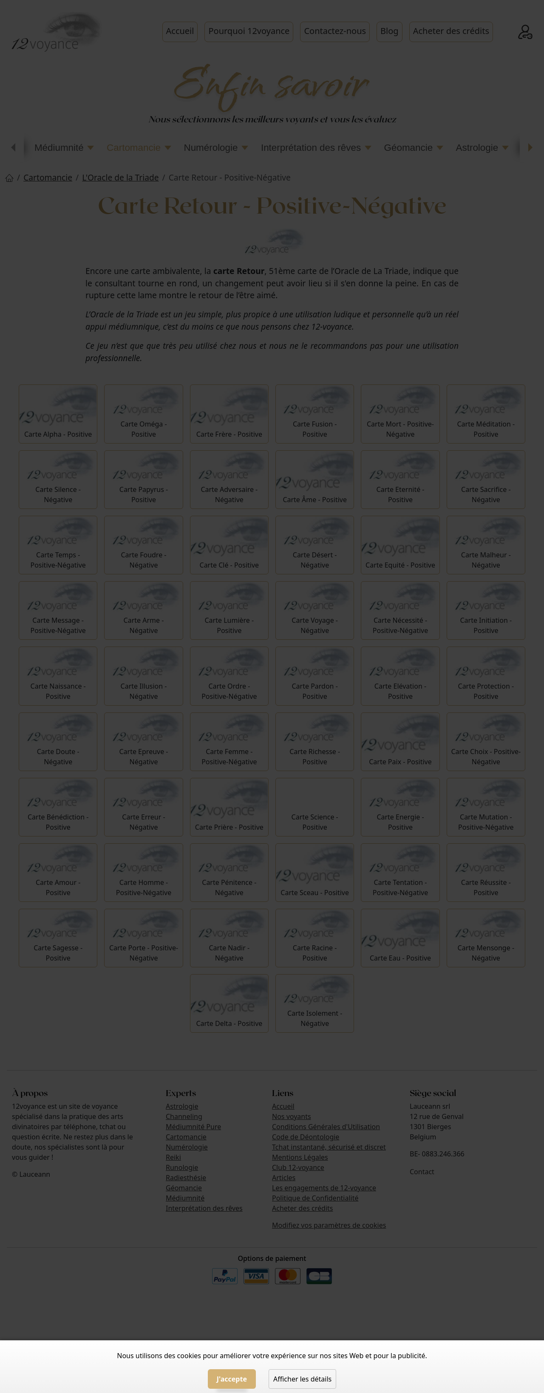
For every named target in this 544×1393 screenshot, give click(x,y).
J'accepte (232, 1379)
